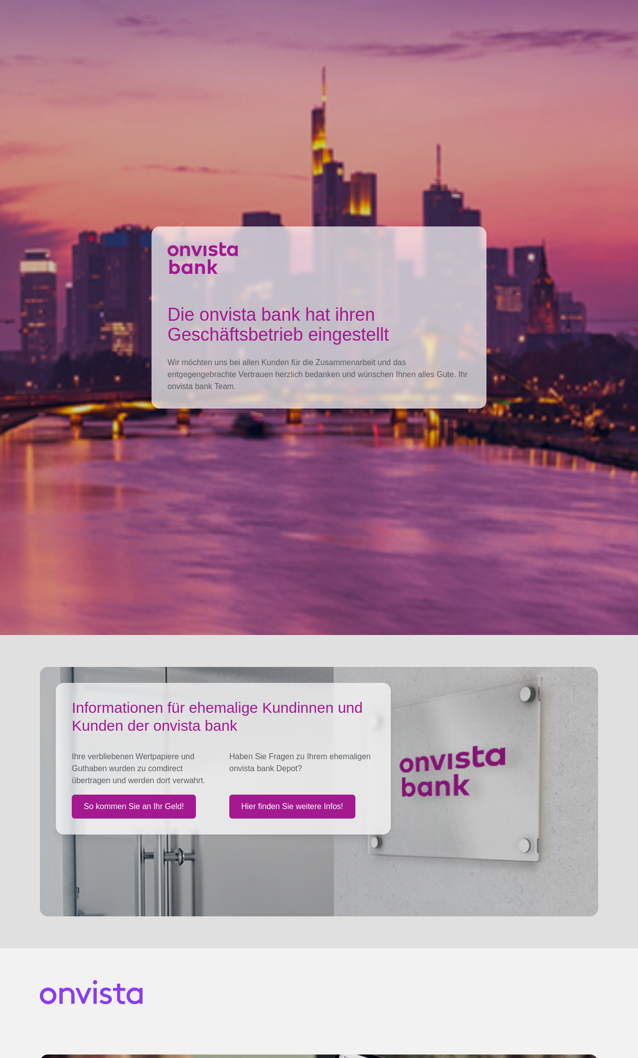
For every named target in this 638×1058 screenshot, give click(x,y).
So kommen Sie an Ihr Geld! (134, 806)
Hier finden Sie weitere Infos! (292, 806)
